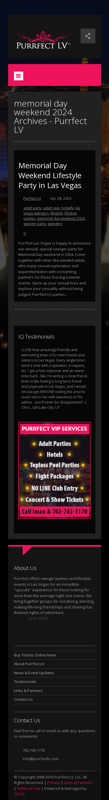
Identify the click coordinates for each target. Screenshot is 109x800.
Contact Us (23, 699)
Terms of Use (28, 788)
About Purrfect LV (29, 663)
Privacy (53, 782)
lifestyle (56, 213)
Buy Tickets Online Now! (35, 655)
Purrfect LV (32, 198)
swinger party (35, 223)
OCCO (19, 794)
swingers (55, 223)
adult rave (51, 208)
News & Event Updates (34, 672)
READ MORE (38, 618)
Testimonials (25, 681)
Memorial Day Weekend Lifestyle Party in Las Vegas (49, 175)
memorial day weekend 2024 (61, 218)
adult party (33, 208)
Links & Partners (28, 690)
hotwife (68, 208)
